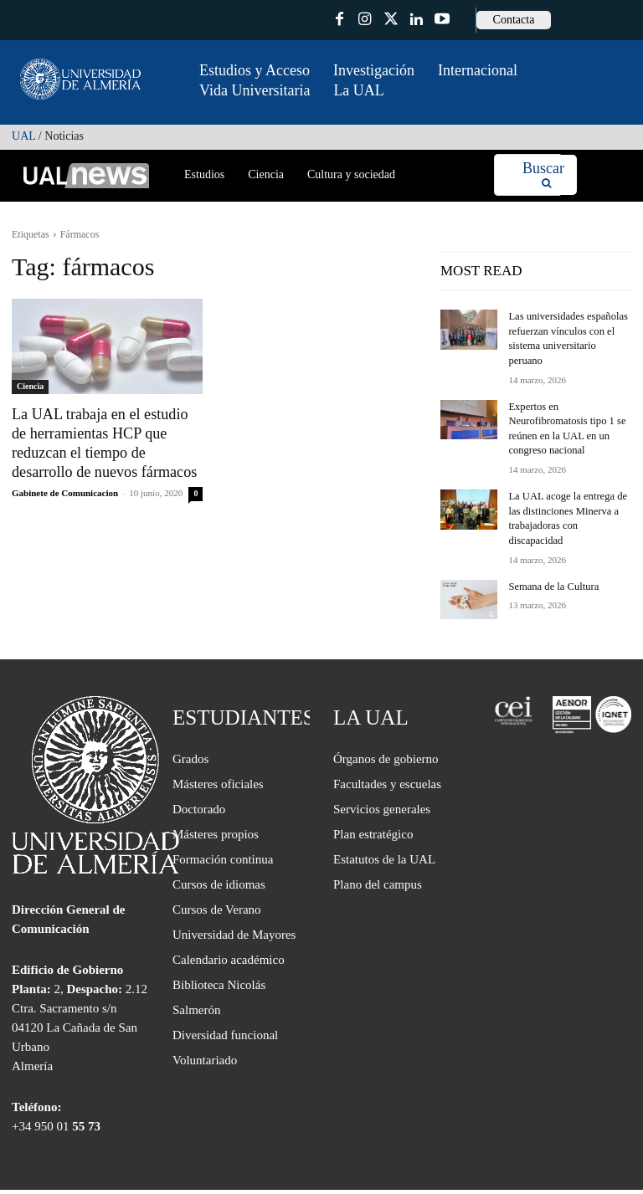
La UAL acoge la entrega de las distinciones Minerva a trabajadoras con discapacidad (568, 491)
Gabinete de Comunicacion (65, 489)
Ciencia (30, 386)
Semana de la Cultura (551, 550)
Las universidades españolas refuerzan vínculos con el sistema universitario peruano (567, 330)
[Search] (543, 175)
